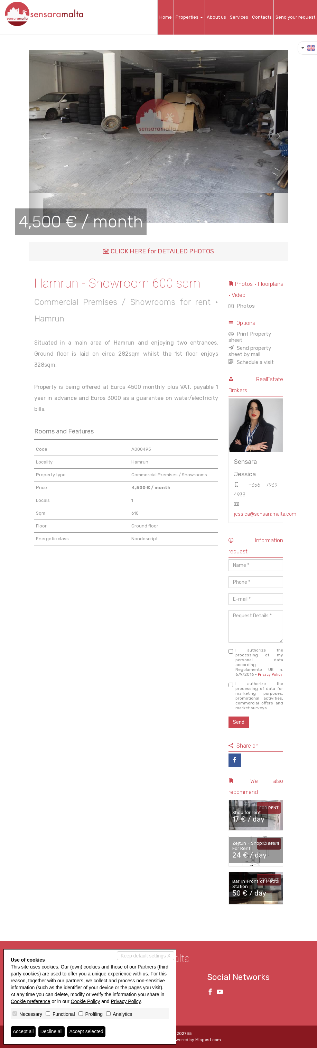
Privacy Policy (270, 674)
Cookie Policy (85, 1001)
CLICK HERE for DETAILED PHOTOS (158, 251)
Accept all (23, 1032)
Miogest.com (208, 1039)
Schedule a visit (251, 362)
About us (216, 17)
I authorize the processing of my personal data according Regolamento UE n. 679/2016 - (256, 662)
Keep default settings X (145, 955)
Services (239, 17)
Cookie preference (30, 1001)
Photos (242, 306)
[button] (42, 136)
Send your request (295, 17)
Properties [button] (189, 17)
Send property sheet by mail (250, 351)
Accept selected (86, 1032)
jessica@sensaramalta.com (265, 514)
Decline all (51, 1032)
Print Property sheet (250, 337)
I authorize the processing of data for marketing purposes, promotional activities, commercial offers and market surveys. (256, 695)
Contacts (262, 17)
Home (165, 17)
